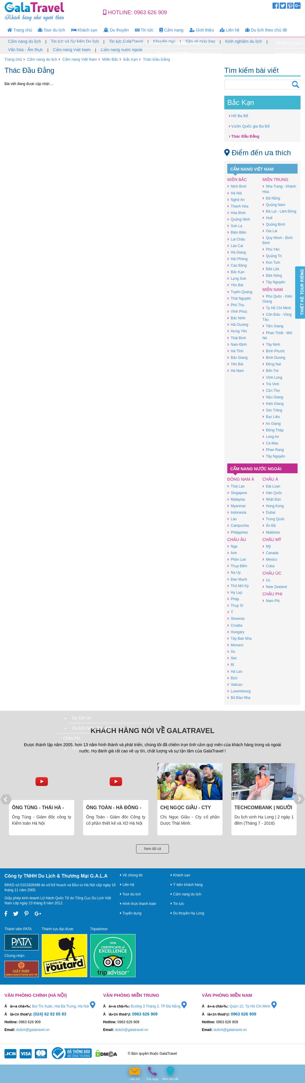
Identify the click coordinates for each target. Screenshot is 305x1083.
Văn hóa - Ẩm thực (25, 49)
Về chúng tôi (131, 875)
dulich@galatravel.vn (32, 1030)
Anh (232, 553)
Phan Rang (273, 449)
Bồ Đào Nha (238, 697)
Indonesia (236, 512)
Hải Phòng (237, 259)
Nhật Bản (271, 499)
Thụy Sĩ (235, 605)
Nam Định (237, 344)
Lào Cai (235, 245)
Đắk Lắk (270, 269)
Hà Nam (235, 370)
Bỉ (230, 664)
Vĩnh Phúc (237, 311)
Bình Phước (273, 351)
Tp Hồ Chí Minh (276, 308)
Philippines (237, 532)
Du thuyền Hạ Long (187, 913)
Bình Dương (273, 357)
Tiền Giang (272, 326)
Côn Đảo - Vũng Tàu (277, 317)
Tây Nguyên (273, 282)
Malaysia (236, 499)
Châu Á (270, 479)
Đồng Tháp (273, 430)
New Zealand (274, 586)
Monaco (235, 645)
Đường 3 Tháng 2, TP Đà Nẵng (159, 1006)
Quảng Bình (273, 224)
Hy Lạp (234, 592)
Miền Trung (275, 179)
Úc (266, 580)
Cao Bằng (237, 265)
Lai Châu (236, 239)
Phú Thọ (235, 305)
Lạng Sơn (236, 278)
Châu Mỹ (271, 539)
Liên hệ (229, 30)
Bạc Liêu (271, 416)
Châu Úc (271, 573)
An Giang (271, 423)
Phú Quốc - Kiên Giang (277, 299)
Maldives (271, 532)
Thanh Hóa (237, 206)
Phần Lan (236, 559)
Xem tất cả (152, 849)
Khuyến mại (164, 41)
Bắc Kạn (130, 59)
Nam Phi (271, 600)
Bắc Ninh (236, 318)
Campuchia (238, 525)
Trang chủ (19, 30)
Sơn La (234, 226)
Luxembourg (238, 691)
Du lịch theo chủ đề (266, 30)
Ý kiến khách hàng (187, 885)
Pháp (233, 599)
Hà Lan (234, 671)
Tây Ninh (271, 344)
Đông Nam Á (240, 479)
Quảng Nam (273, 204)
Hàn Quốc (272, 493)
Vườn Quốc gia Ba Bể (249, 125)
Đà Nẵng (271, 198)
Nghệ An (236, 199)
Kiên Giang (273, 403)
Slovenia (236, 618)
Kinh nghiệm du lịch (243, 41)
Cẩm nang (171, 30)
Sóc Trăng (272, 410)
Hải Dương (237, 324)
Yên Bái (235, 285)
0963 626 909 (150, 12)
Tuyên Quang (239, 292)
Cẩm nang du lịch (24, 41)
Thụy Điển (237, 566)
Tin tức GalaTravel (126, 41)
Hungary (235, 632)
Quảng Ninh (238, 219)
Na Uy (234, 572)
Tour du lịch (51, 30)
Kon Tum (271, 262)
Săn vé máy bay (200, 41)
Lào (232, 519)
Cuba (268, 566)
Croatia (234, 625)
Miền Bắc (110, 59)
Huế (267, 218)
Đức (232, 678)
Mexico (269, 559)
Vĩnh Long (272, 377)
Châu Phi (272, 594)
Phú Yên (270, 249)
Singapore (237, 493)
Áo (231, 651)
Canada (270, 553)
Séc (232, 658)
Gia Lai (269, 231)
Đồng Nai (271, 364)
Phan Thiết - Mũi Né (277, 335)
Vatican (234, 684)
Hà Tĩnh (235, 351)
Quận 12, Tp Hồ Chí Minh (253, 1006)
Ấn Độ (269, 525)
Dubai (268, 512)
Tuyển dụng (130, 913)
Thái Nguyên (239, 298)
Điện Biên (236, 232)
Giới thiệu (201, 30)
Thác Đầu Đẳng (156, 59)
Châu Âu (236, 539)
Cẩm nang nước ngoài (121, 49)
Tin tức (144, 30)
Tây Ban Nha (239, 638)
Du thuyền (116, 30)
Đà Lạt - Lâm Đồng (279, 211)
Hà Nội (234, 193)
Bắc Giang (237, 357)
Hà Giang (236, 252)
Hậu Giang (272, 397)
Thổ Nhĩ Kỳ (238, 586)
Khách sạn (84, 30)
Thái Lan (236, 486)
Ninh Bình (236, 186)
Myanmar (236, 506)
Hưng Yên (237, 331)
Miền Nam (272, 289)
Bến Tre (270, 370)
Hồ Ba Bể (238, 115)
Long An (270, 436)
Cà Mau (270, 443)
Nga (232, 546)
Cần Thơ (271, 390)
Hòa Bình (236, 212)
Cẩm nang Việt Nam (72, 49)
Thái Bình (236, 338)
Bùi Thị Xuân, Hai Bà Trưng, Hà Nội (63, 1006)
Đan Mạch (237, 579)
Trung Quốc (273, 519)
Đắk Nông (272, 275)
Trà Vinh (270, 384)
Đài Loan (271, 486)
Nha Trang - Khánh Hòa (279, 189)
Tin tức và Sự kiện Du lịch (75, 41)
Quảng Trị (272, 256)
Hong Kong (273, 506)
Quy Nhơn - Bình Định (277, 240)
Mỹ (266, 546)
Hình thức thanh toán (138, 904)
